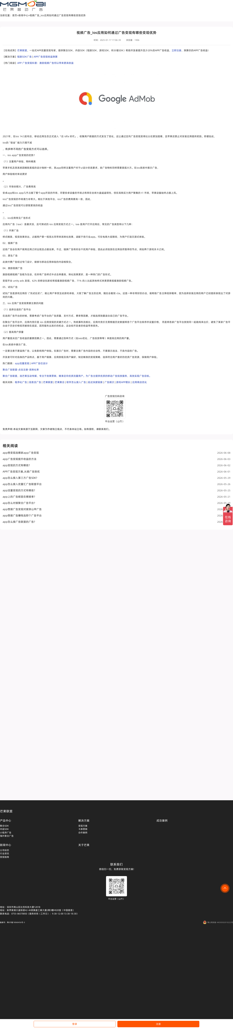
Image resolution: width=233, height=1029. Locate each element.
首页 (14, 15)
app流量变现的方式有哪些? (116, 490)
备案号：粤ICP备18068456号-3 (12, 922)
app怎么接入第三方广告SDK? (116, 478)
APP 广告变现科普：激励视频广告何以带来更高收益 (45, 63)
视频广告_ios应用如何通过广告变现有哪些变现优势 (58, 15)
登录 (74, 1024)
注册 (158, 1024)
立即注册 (176, 50)
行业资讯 (4, 853)
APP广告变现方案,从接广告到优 (116, 471)
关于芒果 (83, 845)
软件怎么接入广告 (76, 382)
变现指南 (4, 856)
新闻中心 (23, 15)
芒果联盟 (22, 50)
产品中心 (5, 820)
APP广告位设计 (39, 363)
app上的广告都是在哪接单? (116, 496)
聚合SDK (4, 825)
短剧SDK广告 (24, 56)
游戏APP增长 (123, 382)
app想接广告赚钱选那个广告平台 (116, 515)
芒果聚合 (60, 382)
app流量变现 (22, 363)
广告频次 (109, 382)
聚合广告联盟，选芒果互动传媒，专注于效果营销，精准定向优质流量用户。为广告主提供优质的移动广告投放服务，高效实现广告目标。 (77, 376)
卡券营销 (82, 829)
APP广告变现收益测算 (46, 56)
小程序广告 (5, 832)
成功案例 (162, 820)
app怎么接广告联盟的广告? (116, 522)
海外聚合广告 (7, 835)
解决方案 (83, 820)
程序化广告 (21, 382)
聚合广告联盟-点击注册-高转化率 (21, 369)
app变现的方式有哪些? (116, 465)
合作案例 (82, 832)
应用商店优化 (139, 382)
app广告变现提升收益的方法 (116, 459)
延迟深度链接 (95, 382)
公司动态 (4, 850)
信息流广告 (35, 382)
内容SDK (4, 829)
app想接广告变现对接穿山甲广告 (116, 509)
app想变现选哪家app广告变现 (116, 453)
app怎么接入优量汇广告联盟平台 (116, 484)
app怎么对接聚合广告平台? (116, 503)
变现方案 (82, 825)
